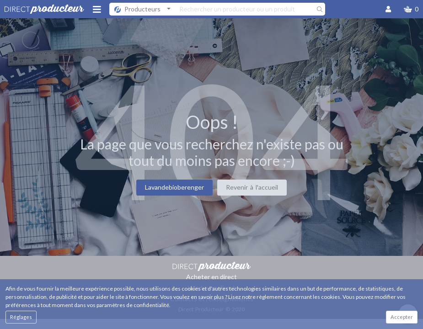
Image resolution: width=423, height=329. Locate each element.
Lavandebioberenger (174, 187)
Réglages (21, 317)
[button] (411, 9)
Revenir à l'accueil (252, 187)
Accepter (402, 317)
